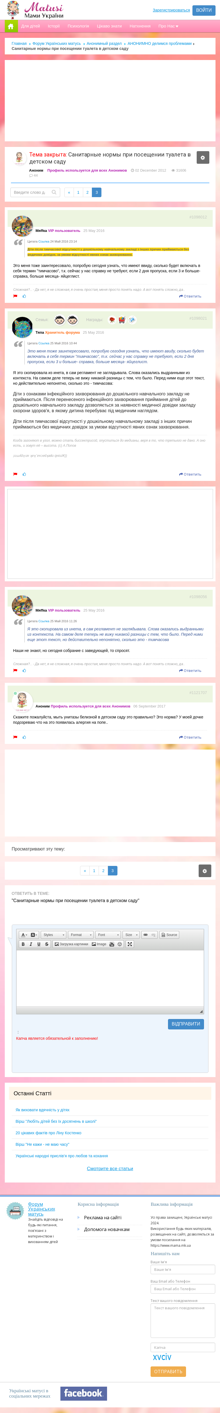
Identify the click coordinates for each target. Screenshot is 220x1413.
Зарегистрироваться (171, 10)
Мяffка (41, 231)
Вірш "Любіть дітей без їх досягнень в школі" (56, 1121)
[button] (24, 935)
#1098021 (198, 318)
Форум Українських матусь (57, 43)
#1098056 (198, 596)
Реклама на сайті (102, 1217)
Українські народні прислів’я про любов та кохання (62, 1156)
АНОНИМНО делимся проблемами (160, 43)
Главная (19, 43)
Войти (204, 10)
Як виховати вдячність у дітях (43, 1110)
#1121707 (198, 692)
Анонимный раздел (104, 43)
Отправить (168, 1371)
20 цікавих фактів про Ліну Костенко (48, 1133)
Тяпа (40, 332)
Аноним (36, 170)
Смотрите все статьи (110, 1168)
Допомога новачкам (107, 1229)
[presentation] (59, 1057)
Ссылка (43, 241)
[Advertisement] (110, 100)
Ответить (190, 296)
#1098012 (198, 217)
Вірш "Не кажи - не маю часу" (42, 1144)
